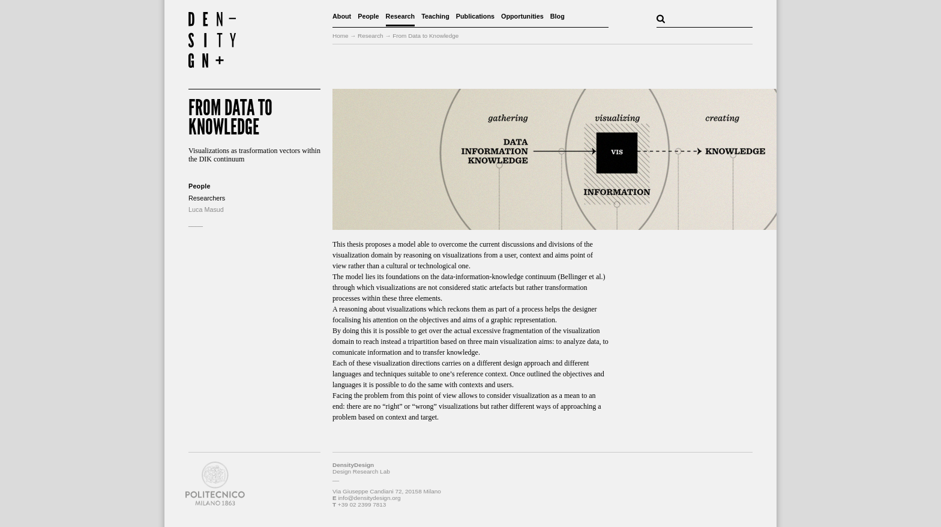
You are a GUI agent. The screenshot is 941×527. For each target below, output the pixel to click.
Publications (475, 16)
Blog (557, 16)
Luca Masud (206, 209)
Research (400, 16)
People (368, 16)
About (341, 16)
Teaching (435, 16)
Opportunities (522, 16)
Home (340, 35)
